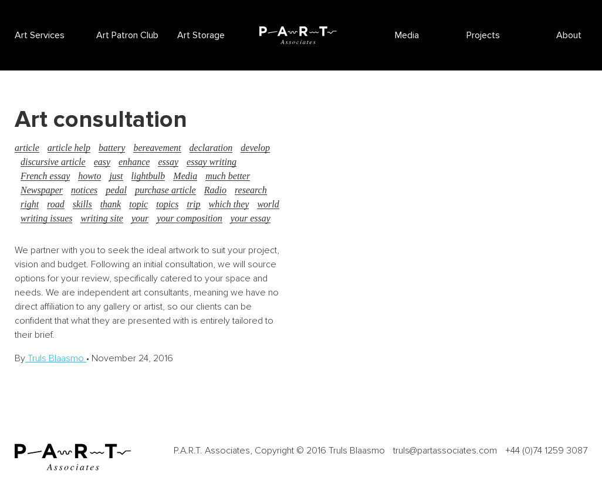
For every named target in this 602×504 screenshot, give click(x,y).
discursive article (53, 162)
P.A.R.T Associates (298, 34)
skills (82, 204)
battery (112, 148)
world (268, 204)
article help (69, 148)
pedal (116, 190)
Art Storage (201, 35)
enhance (134, 162)
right (30, 204)
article (27, 148)
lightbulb (148, 176)
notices (84, 190)
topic (138, 204)
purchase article (165, 190)
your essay (250, 218)
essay (168, 162)
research (251, 190)
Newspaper (42, 190)
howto (89, 176)
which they (229, 204)
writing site (101, 218)
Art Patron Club (127, 35)
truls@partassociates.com (445, 450)
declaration (211, 148)
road (56, 204)
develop (255, 148)
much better (227, 176)
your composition (189, 218)
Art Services (40, 35)
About (568, 35)
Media (407, 35)
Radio (215, 190)
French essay (45, 176)
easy (102, 162)
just (116, 176)
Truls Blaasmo (55, 358)
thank (110, 204)
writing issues (46, 218)
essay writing (211, 162)
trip (193, 204)
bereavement (157, 148)
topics (167, 204)
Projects (483, 35)
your (139, 218)
